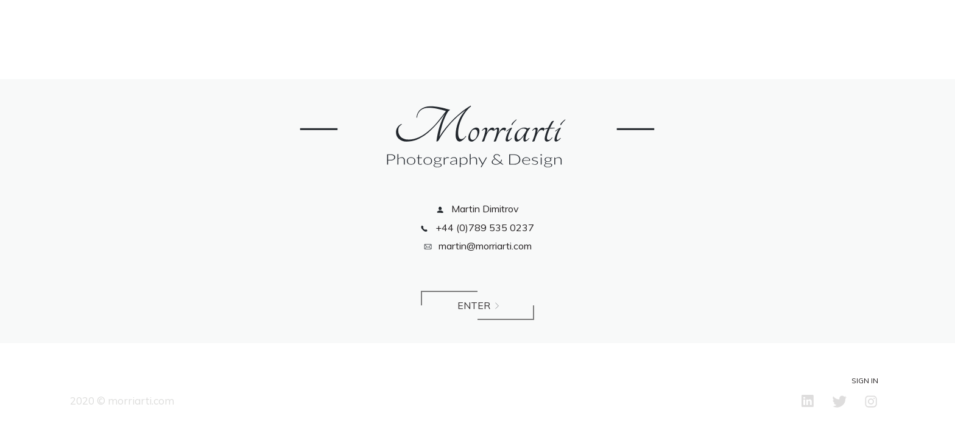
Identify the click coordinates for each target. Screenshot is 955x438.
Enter (477, 309)
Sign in (864, 380)
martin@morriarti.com (478, 246)
